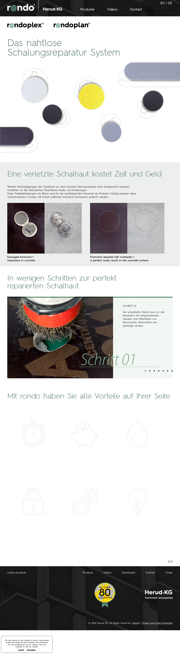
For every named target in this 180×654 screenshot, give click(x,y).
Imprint (136, 622)
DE (170, 3)
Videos (112, 9)
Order (169, 572)
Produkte (87, 9)
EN (162, 3)
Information (31, 650)
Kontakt (136, 9)
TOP (170, 561)
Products (88, 572)
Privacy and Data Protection (157, 622)
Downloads (128, 572)
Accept (21, 650)
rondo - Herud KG (34, 5)
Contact (150, 572)
